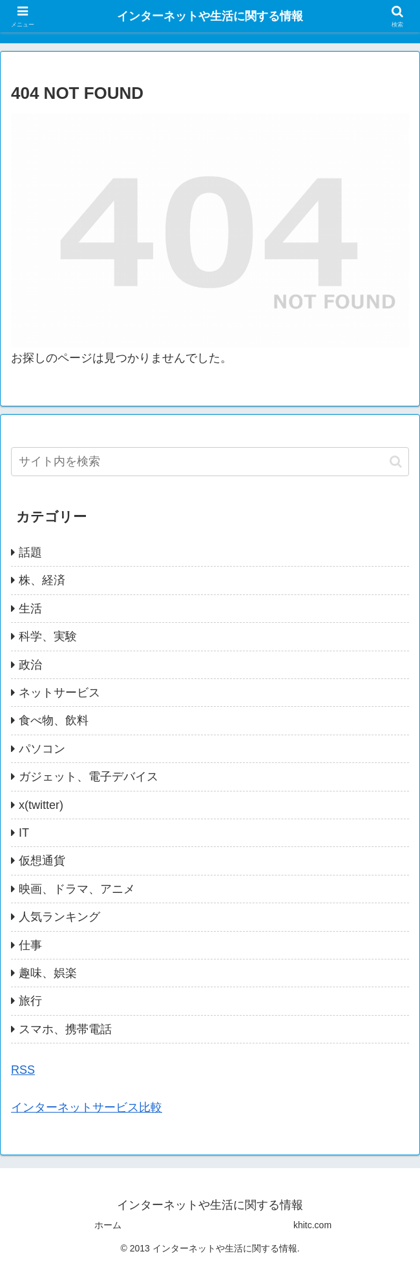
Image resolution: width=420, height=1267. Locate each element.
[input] (210, 461)
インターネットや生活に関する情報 (210, 16)
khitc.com (312, 1225)
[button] (395, 461)
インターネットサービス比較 (86, 1107)
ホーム (107, 1225)
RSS (23, 1069)
